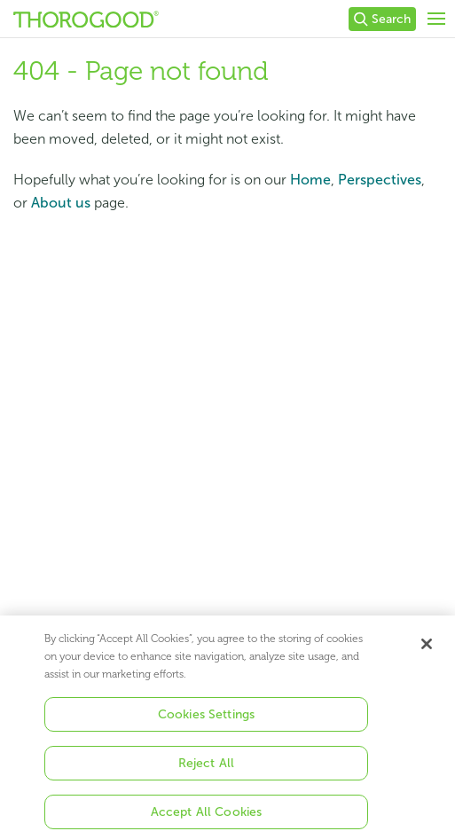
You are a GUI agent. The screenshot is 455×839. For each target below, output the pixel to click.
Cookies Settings (206, 718)
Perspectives (379, 179)
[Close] (426, 648)
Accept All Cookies (207, 816)
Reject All (206, 767)
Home (310, 179)
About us (60, 202)
